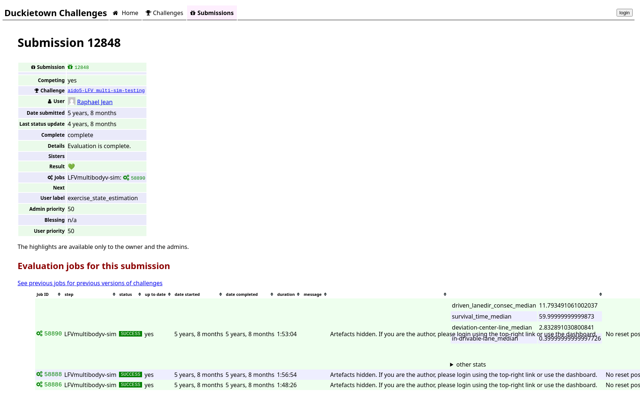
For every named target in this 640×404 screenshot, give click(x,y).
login (624, 12)
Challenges (164, 13)
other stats (471, 364)
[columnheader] (49, 294)
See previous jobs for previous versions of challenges (90, 283)
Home (125, 13)
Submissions (212, 13)
